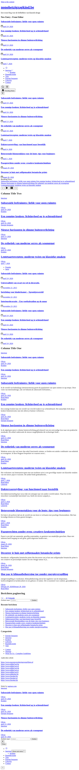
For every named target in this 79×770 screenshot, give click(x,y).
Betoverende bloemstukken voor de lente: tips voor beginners (28, 154)
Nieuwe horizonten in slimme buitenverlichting (22, 40)
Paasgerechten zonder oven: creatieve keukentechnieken (26, 163)
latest (7, 269)
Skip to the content (7, 2)
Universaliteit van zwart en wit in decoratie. (20, 283)
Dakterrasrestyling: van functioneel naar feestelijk (23, 144)
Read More (5, 397)
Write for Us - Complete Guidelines (18, 653)
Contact (8, 82)
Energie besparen (11, 78)
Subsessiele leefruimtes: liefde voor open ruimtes (22, 21)
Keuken (12, 72)
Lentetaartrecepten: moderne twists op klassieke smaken (26, 59)
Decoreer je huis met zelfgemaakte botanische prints (24, 172)
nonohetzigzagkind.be (17, 7)
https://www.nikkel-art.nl (10, 666)
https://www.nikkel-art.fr (10, 672)
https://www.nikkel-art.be (10, 664)
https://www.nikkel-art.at (10, 670)
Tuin (7, 76)
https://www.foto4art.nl (9, 678)
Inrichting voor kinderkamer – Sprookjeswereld (22, 292)
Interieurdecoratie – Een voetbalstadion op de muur (24, 301)
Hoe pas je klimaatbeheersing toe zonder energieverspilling (34, 574)
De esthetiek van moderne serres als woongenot (22, 49)
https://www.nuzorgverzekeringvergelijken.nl (17, 662)
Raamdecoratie (10, 74)
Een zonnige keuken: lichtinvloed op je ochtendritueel (25, 31)
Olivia (3, 208)
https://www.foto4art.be (9, 676)
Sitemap (8, 651)
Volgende (11, 598)
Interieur (9, 70)
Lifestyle (8, 80)
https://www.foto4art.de (9, 680)
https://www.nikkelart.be (9, 674)
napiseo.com (12, 686)
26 (7, 598)
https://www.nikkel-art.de (10, 668)
